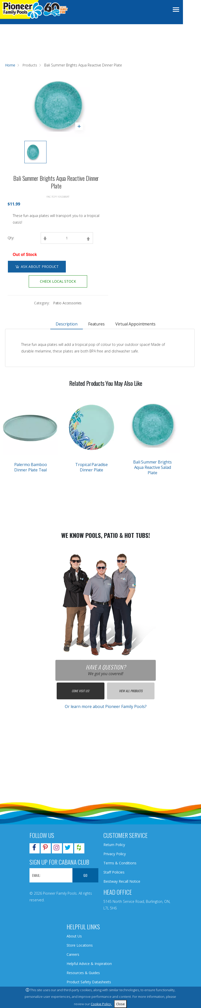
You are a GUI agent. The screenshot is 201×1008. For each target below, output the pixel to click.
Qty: (11, 237)
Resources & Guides (83, 972)
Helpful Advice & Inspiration (89, 963)
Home (10, 65)
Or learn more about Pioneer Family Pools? (106, 706)
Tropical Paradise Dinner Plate (91, 467)
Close (120, 1004)
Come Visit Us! (80, 691)
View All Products (131, 691)
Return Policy (114, 844)
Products (29, 65)
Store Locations (80, 945)
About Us (74, 936)
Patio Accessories (67, 303)
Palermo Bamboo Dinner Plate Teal (30, 467)
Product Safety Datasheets (89, 981)
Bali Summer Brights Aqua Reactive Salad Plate (152, 467)
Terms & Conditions (119, 863)
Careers (73, 954)
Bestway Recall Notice (121, 881)
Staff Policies (114, 872)
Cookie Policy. (101, 1004)
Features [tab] (96, 324)
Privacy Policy (114, 853)
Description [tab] (67, 324)
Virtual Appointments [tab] (135, 324)
